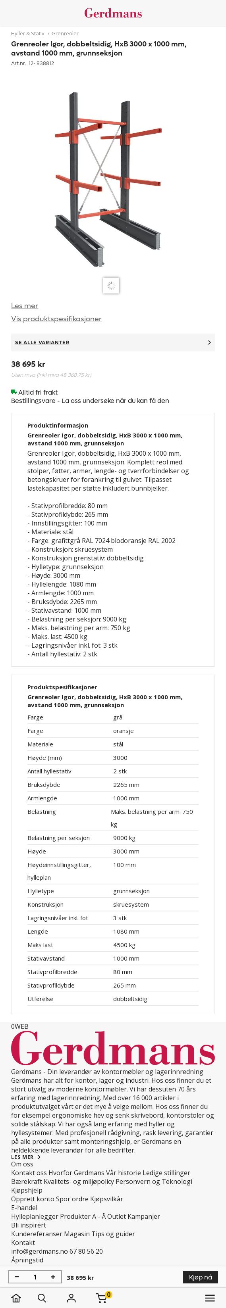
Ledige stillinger (166, 1172)
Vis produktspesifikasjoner (56, 319)
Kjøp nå (200, 1277)
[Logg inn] (71, 1298)
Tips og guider (113, 1233)
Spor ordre (72, 1199)
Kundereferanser (36, 1233)
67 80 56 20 (86, 1251)
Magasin (77, 1233)
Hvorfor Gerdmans (76, 1172)
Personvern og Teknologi (154, 1181)
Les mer (24, 306)
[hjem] (24, 1298)
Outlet (116, 1216)
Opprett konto (32, 1199)
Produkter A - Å (83, 1216)
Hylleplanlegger (34, 1216)
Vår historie (123, 1172)
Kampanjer (143, 1216)
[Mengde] (35, 1277)
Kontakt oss (29, 1172)
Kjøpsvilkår (106, 1199)
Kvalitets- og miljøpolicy (79, 1181)
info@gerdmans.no (39, 1251)
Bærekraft (26, 1181)
